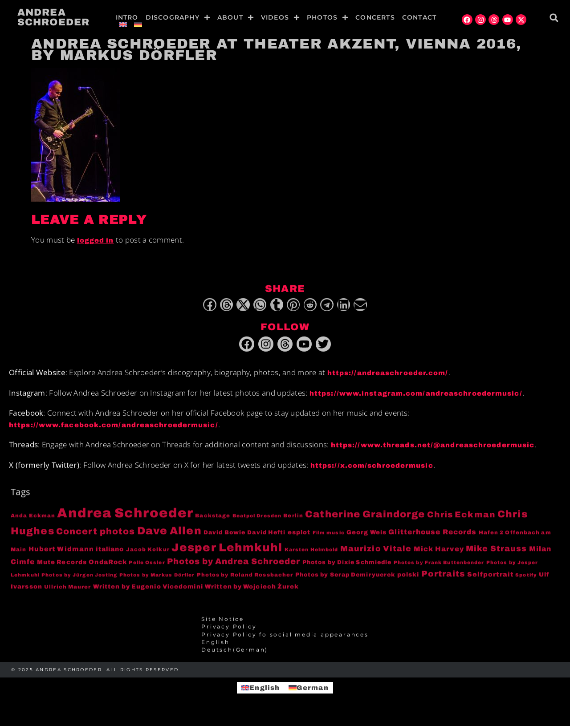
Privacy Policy (228, 631)
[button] (553, 17)
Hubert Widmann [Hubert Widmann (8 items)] (61, 552)
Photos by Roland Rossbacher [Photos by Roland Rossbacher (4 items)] (245, 579)
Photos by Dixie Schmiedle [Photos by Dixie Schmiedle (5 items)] (347, 566)
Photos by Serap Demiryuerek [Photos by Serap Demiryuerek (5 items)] (345, 579)
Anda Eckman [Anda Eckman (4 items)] (33, 520)
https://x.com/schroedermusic (371, 469)
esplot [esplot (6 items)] (299, 536)
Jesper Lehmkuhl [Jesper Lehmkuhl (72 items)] (227, 551)
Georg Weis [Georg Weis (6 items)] (366, 536)
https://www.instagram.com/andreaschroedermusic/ (415, 397)
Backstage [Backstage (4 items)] (212, 520)
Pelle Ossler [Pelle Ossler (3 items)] (147, 566)
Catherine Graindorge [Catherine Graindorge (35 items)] (365, 518)
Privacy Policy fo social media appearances (285, 639)
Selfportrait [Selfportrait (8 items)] (490, 578)
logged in (95, 240)
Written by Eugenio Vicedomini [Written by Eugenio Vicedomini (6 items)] (148, 591)
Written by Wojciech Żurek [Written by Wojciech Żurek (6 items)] (252, 591)
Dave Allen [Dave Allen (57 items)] (169, 535)
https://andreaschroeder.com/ (387, 377)
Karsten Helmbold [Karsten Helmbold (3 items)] (311, 553)
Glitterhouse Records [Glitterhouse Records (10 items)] (432, 536)
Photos (327, 17)
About (235, 17)
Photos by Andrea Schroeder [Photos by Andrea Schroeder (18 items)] (234, 565)
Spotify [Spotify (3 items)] (526, 579)
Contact (419, 17)
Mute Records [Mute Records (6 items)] (62, 566)
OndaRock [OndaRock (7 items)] (108, 566)
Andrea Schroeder (53, 17)
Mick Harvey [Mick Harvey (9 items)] (439, 552)
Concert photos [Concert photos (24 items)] (95, 535)
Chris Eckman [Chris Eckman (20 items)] (461, 519)
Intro (127, 17)
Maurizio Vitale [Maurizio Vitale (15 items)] (376, 552)
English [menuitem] (264, 687)
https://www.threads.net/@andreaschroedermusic (433, 449)
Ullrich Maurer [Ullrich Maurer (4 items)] (67, 591)
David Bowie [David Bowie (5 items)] (224, 537)
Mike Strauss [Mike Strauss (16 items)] (496, 552)
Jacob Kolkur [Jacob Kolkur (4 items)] (148, 553)
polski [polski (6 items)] (408, 579)
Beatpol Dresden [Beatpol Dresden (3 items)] (257, 520)
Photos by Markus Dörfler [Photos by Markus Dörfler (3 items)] (157, 579)
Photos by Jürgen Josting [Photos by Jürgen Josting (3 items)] (79, 579)
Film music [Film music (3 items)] (329, 537)
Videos (280, 17)
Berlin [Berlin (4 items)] (293, 520)
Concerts (375, 17)
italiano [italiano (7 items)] (110, 553)
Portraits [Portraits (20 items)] (443, 578)
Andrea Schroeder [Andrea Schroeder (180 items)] (125, 517)
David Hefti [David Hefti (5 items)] (266, 537)
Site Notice (222, 624)
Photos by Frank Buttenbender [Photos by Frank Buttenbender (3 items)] (439, 566)
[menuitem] (122, 24)
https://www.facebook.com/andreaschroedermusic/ (113, 429)
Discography (178, 17)
